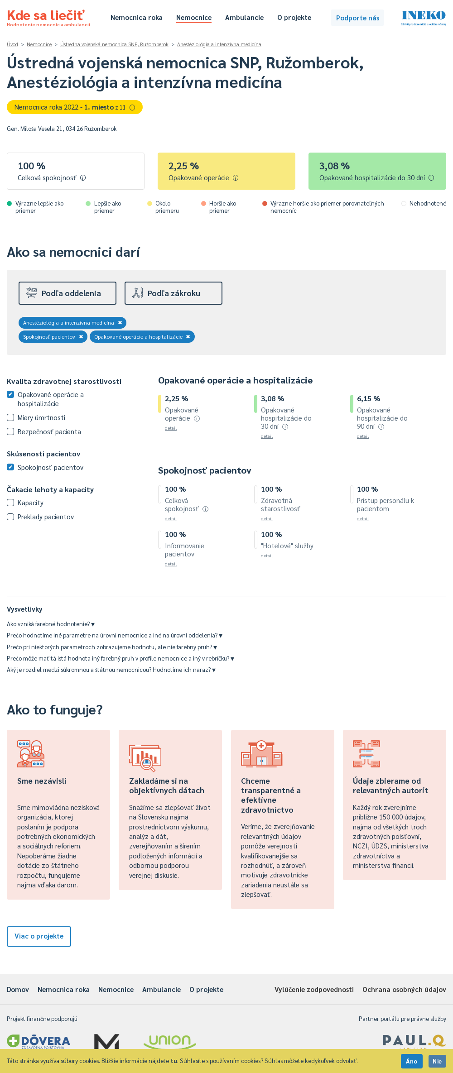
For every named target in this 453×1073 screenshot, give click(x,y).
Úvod (12, 44)
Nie (437, 1061)
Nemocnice (194, 17)
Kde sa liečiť (48, 16)
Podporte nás (357, 17)
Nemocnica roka (137, 17)
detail (171, 428)
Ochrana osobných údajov (404, 989)
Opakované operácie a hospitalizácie (142, 336)
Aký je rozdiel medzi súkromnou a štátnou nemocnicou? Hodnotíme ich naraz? (111, 669)
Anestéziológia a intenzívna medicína (219, 44)
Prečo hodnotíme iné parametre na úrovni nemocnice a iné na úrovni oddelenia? (114, 635)
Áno (412, 1061)
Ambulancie (244, 17)
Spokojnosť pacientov (53, 336)
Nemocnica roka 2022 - (74, 106)
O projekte (294, 17)
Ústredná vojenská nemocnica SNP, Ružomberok (114, 44)
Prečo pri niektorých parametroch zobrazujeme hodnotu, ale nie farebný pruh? (112, 647)
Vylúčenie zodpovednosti (314, 989)
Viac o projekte (38, 935)
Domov (18, 989)
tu (173, 1060)
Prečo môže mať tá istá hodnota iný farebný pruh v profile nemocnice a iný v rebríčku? (120, 658)
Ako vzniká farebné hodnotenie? (51, 624)
